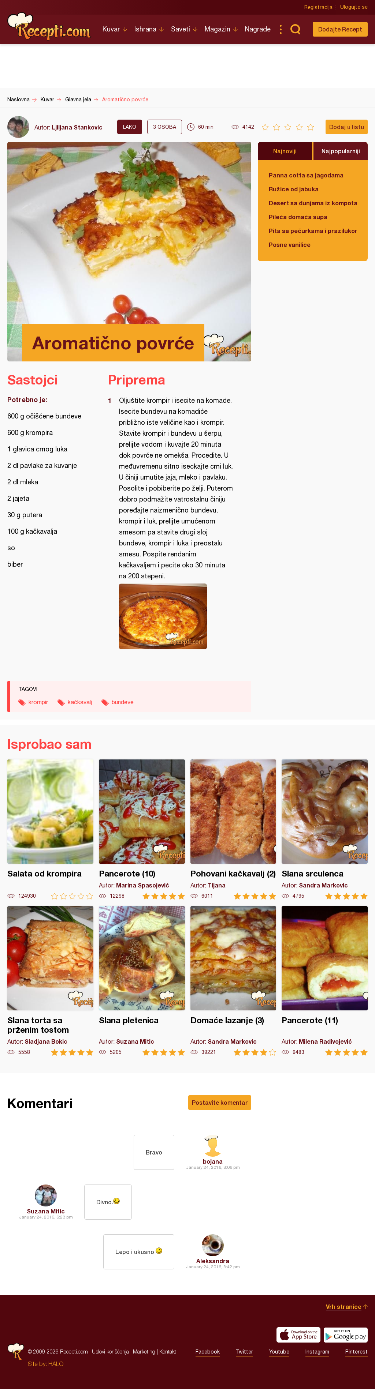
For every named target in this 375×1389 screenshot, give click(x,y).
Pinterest (356, 1352)
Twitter (244, 1352)
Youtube (279, 1352)
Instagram (317, 1352)
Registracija (318, 7)
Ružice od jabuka (294, 188)
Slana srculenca (325, 829)
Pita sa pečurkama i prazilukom (313, 230)
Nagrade (258, 29)
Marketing (144, 1351)
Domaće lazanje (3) (233, 981)
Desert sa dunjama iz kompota (313, 202)
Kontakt (167, 1351)
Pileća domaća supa (298, 216)
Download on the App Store (298, 1335)
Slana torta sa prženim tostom (50, 981)
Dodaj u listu (346, 126)
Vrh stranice (343, 1306)
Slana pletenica (142, 981)
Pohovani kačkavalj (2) (233, 829)
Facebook (208, 1352)
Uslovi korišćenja (110, 1351)
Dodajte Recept (340, 29)
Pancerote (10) (142, 829)
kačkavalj (80, 702)
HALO (55, 1363)
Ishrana (145, 29)
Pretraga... (295, 29)
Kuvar (111, 29)
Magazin (217, 29)
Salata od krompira (50, 829)
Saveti (180, 29)
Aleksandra (212, 1260)
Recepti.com (49, 26)
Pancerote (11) (325, 981)
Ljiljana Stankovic (77, 127)
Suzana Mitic (46, 1211)
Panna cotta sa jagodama (306, 175)
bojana (213, 1161)
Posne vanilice (290, 244)
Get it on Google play (346, 1335)
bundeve (123, 702)
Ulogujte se (354, 7)
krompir (38, 702)
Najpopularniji (341, 150)
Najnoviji (285, 150)
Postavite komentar (220, 1102)
